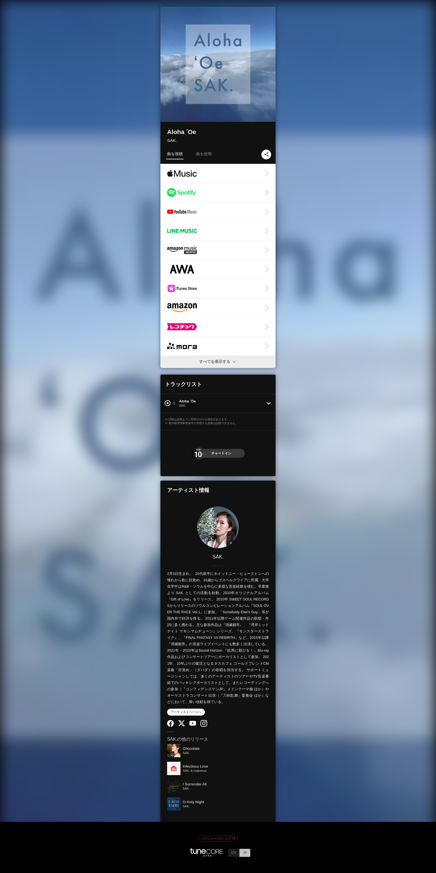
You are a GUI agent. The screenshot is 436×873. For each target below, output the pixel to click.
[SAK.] (218, 527)
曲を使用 (204, 154)
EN (233, 852)
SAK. (172, 140)
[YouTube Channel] (192, 724)
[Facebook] (170, 725)
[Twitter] (181, 725)
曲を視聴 (175, 154)
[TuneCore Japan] (207, 855)
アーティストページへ (186, 712)
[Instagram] (203, 725)
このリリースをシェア (218, 838)
